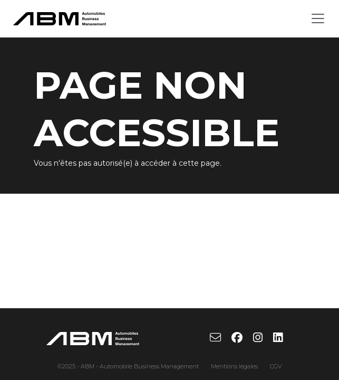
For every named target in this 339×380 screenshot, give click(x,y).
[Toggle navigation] (318, 18)
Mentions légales (234, 366)
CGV (276, 366)
